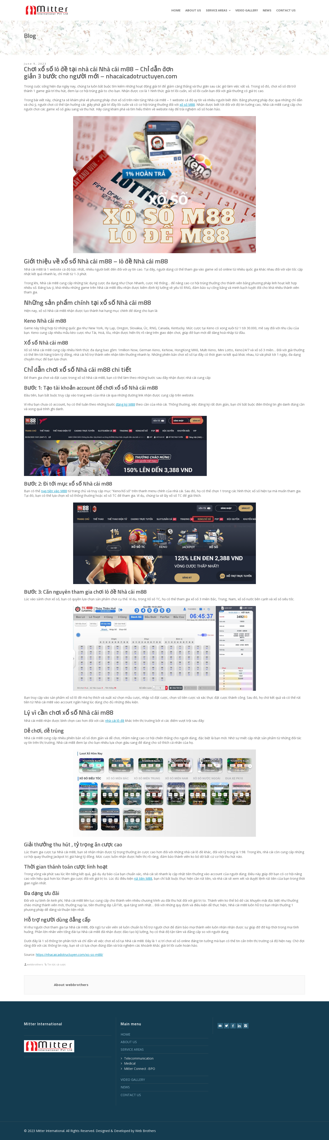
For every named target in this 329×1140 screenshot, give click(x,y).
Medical (129, 1063)
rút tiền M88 (143, 878)
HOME (125, 1034)
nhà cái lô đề (114, 720)
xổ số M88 (187, 104)
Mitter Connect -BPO (139, 1068)
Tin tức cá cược (56, 964)
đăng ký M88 (125, 404)
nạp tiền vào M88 (54, 491)
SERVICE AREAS (132, 1049)
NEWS (125, 1087)
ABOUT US (129, 1042)
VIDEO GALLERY (133, 1079)
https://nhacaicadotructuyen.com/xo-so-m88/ (69, 954)
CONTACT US (131, 1095)
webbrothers (35, 964)
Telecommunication (139, 1058)
